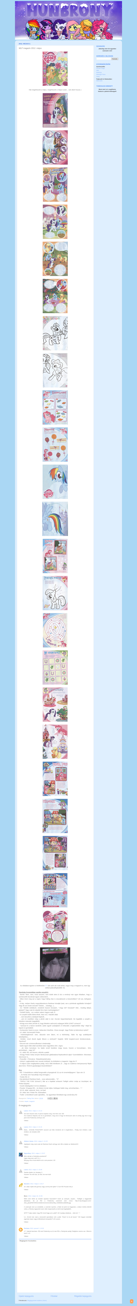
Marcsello (99, 81)
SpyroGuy (27, 1153)
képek (26, 1101)
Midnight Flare (101, 74)
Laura (26, 1111)
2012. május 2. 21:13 (35, 1111)
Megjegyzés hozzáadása (28, 1241)
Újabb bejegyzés (26, 1296)
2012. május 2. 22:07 (38, 1153)
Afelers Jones (29, 1141)
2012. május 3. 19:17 (37, 1184)
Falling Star (30, 1098)
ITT (46, 986)
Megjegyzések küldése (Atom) (37, 1300)
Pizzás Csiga (100, 68)
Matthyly (99, 72)
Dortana (26, 1228)
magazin (32, 1101)
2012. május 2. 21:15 (35, 1127)
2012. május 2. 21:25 (41, 1141)
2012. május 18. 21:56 (35, 1196)
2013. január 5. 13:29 (37, 1228)
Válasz (26, 1120)
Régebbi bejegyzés (83, 1296)
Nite (97, 70)
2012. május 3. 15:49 (35, 1169)
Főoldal (54, 1296)
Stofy (98, 76)
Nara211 (27, 1184)
